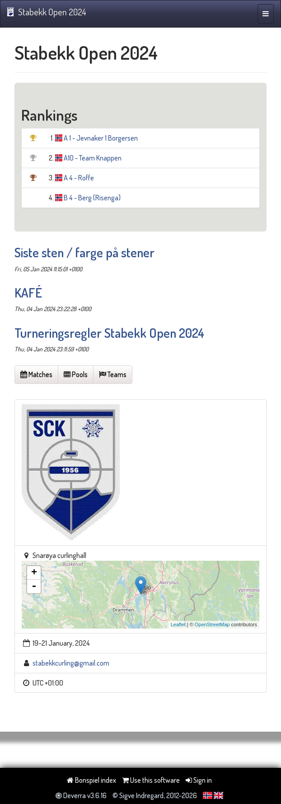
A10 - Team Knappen (93, 157)
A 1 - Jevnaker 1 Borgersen (101, 137)
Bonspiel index (91, 780)
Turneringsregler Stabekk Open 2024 (109, 333)
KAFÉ (28, 292)
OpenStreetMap (212, 624)
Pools (76, 374)
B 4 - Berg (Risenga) (92, 197)
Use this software (151, 780)
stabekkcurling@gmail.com (71, 662)
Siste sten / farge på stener (84, 252)
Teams (112, 374)
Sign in (199, 780)
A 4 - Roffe (79, 177)
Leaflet (178, 624)
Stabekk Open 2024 (46, 12)
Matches (36, 374)
